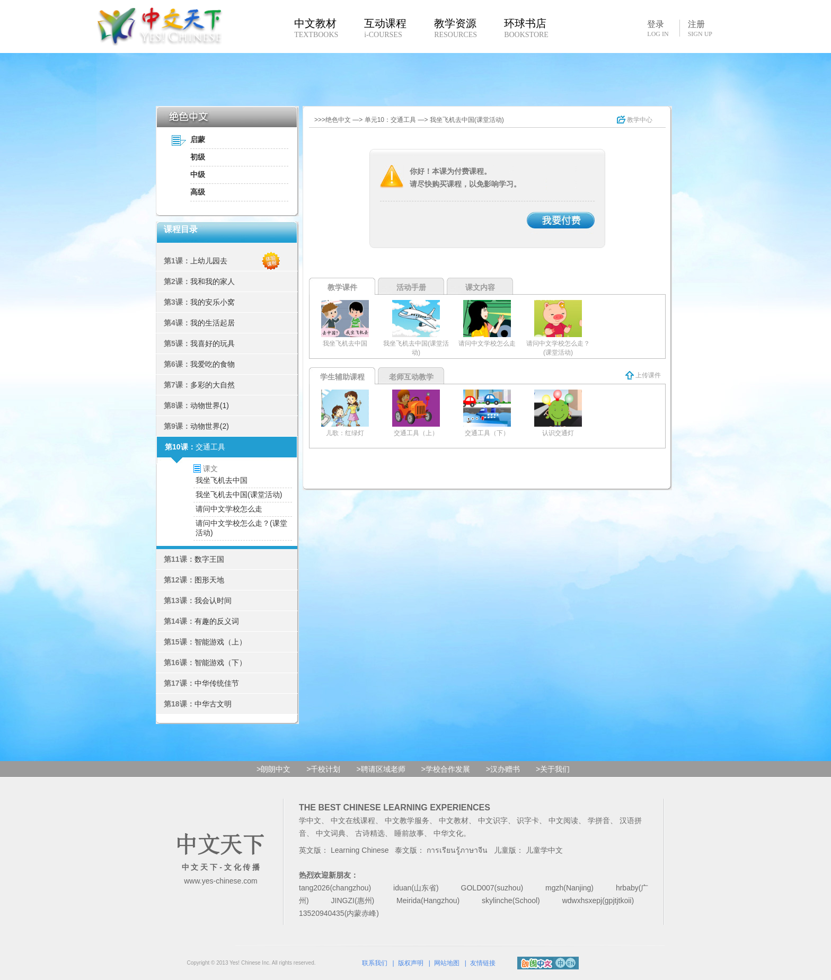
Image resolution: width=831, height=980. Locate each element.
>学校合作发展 (445, 769)
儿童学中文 (544, 850)
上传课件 (643, 375)
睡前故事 (409, 833)
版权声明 (410, 963)
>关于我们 (553, 769)
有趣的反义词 (217, 621)
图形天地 (209, 580)
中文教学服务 (407, 820)
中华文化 (448, 833)
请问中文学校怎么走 (229, 509)
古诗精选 (370, 833)
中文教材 (453, 820)
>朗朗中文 (273, 769)
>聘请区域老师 (380, 769)
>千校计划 (323, 769)
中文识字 (493, 820)
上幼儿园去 (208, 261)
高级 (197, 192)
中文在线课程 (353, 820)
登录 (657, 28)
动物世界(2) (209, 426)
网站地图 (446, 963)
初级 (197, 157)
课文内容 (480, 287)
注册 (700, 29)
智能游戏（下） (220, 662)
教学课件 (342, 287)
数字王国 (209, 559)
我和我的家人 (212, 281)
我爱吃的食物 (212, 364)
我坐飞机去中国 (221, 480)
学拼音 (599, 820)
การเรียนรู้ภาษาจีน (457, 850)
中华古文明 (213, 704)
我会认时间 (213, 600)
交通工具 (210, 447)
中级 (197, 174)
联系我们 (374, 963)
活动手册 (411, 287)
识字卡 (528, 820)
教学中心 (634, 119)
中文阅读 (563, 820)
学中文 (310, 820)
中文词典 (331, 833)
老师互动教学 (411, 377)
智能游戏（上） (220, 642)
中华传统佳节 (217, 683)
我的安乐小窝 (212, 302)
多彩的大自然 (212, 385)
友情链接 (483, 963)
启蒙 (197, 139)
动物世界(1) (209, 405)
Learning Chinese (360, 850)
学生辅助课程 (342, 377)
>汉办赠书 (503, 769)
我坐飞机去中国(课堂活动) (239, 494)
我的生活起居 (212, 323)
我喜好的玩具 (212, 343)
